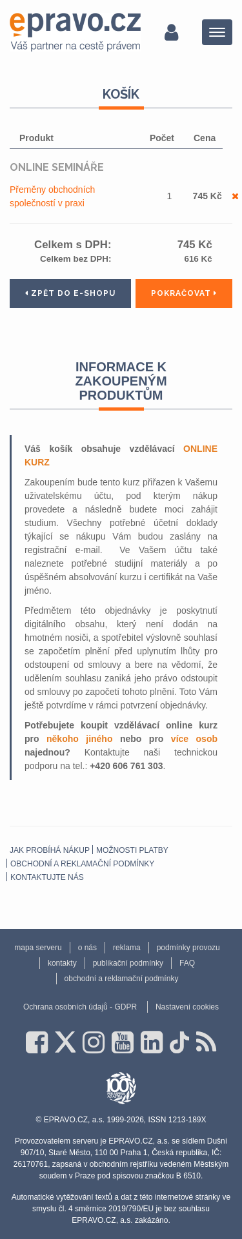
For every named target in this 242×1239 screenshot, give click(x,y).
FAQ (187, 963)
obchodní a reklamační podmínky (82, 863)
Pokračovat (184, 293)
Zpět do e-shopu (70, 293)
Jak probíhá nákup (50, 850)
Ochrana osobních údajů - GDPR (80, 1006)
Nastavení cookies (187, 1006)
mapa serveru (37, 947)
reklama (127, 947)
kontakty (62, 963)
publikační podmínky (128, 963)
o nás (87, 947)
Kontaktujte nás (47, 877)
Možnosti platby (132, 850)
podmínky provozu (188, 947)
